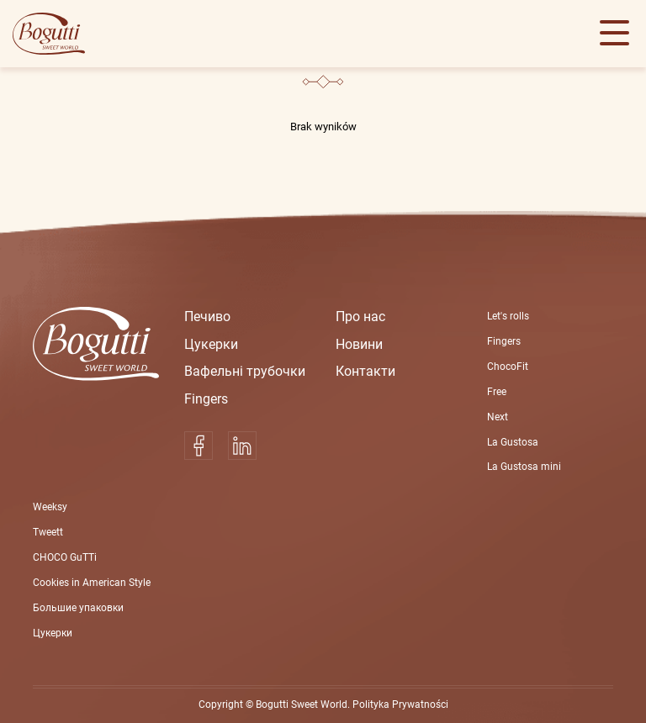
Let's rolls (508, 316)
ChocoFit (507, 366)
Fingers (206, 399)
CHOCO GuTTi (65, 557)
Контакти (365, 371)
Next (497, 417)
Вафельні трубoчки (244, 371)
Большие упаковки (78, 608)
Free (496, 392)
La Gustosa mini (524, 466)
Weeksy (50, 507)
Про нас (360, 317)
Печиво (207, 317)
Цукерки (211, 344)
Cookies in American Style (92, 582)
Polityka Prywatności (400, 704)
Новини (359, 344)
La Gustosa (512, 442)
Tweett (48, 532)
